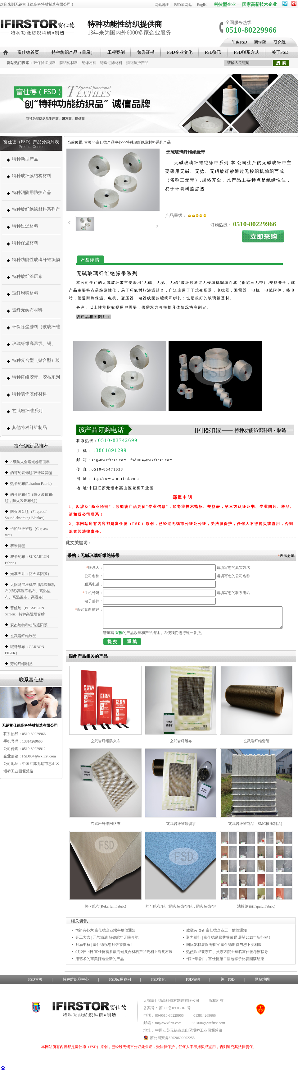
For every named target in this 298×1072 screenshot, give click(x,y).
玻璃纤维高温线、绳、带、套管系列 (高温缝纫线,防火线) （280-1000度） (35, 346)
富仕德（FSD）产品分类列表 (31, 142)
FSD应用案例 (120, 979)
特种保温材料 (25, 243)
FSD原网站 (183, 4)
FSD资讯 (213, 52)
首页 (88, 142)
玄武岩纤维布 (181, 741)
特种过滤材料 (25, 226)
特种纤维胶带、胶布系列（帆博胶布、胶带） (36, 380)
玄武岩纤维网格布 (105, 823)
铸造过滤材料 (111, 63)
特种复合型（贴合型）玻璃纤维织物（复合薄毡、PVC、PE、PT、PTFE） (36, 363)
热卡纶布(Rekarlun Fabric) (31, 483)
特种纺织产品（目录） (73, 52)
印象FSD (239, 42)
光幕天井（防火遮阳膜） (30, 574)
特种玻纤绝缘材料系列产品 (36, 212)
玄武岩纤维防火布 (105, 741)
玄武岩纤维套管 (256, 741)
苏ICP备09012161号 (175, 1008)
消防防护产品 (137, 63)
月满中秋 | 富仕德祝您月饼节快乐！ (104, 944)
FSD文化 (158, 979)
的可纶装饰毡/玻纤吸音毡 (31, 473)
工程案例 (116, 52)
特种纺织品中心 (76, 979)
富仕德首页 (28, 52)
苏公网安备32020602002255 (169, 1037)
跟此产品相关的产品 (88, 656)
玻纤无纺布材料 (27, 310)
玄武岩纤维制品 (23, 636)
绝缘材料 (89, 63)
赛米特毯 (17, 546)
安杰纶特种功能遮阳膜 (28, 625)
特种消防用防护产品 (31, 192)
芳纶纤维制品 (21, 664)
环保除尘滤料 (45, 63)
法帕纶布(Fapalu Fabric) (256, 906)
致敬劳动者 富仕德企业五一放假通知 (216, 930)
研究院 (279, 42)
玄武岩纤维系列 (27, 410)
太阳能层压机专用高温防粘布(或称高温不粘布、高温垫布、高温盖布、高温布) (30, 590)
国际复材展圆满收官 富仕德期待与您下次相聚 (224, 944)
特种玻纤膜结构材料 (31, 175)
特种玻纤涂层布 (27, 276)
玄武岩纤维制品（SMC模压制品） (256, 823)
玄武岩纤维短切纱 (181, 823)
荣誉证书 (146, 52)
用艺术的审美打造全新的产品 (99, 959)
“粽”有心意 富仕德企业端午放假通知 (105, 930)
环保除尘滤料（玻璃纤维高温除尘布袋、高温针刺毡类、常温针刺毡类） (36, 329)
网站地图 (162, 4)
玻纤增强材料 (25, 293)
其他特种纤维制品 (29, 427)
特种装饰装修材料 (29, 394)
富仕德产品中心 (109, 142)
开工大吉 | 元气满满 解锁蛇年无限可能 (106, 937)
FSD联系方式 (246, 52)
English (202, 4)
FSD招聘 (193, 979)
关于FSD (280, 52)
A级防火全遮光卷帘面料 (30, 462)
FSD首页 (35, 979)
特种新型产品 (25, 159)
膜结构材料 (68, 63)
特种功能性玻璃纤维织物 (36, 259)
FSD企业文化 (179, 52)
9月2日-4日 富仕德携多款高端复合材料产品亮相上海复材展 (124, 952)
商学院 (260, 42)
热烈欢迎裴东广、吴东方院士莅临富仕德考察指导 (227, 952)
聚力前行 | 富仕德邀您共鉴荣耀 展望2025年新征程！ (229, 937)
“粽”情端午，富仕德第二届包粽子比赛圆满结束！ (227, 959)
